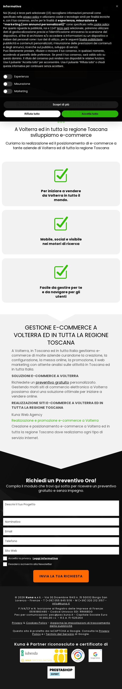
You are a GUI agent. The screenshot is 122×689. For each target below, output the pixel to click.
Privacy (17, 623)
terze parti (63, 28)
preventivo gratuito (52, 382)
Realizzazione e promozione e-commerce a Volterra (55, 420)
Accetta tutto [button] (90, 113)
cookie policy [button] (101, 24)
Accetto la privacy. (33, 558)
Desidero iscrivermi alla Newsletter (30, 564)
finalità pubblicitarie (90, 39)
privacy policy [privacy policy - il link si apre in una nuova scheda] (31, 16)
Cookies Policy (36, 623)
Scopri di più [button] (61, 104)
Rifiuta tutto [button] (32, 113)
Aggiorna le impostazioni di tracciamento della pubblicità (80, 624)
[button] (117, 6)
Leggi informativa (45, 558)
